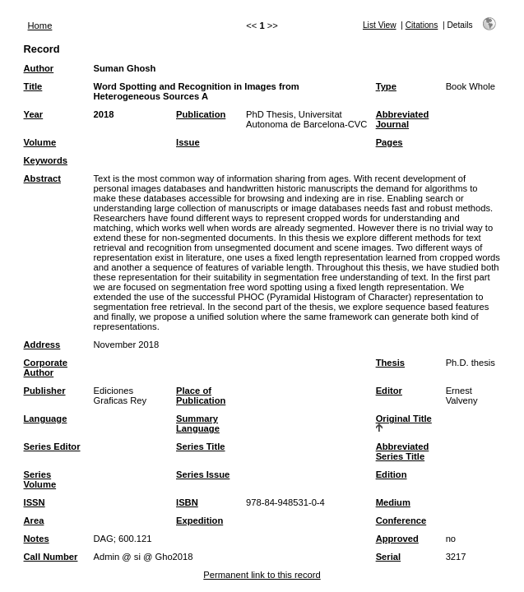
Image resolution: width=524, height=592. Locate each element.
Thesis (390, 363)
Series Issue (203, 474)
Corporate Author (45, 367)
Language (45, 418)
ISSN (34, 502)
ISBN (187, 502)
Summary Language (198, 423)
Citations (422, 25)
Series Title (200, 446)
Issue (188, 142)
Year (34, 114)
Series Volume (40, 479)
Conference (401, 520)
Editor (389, 390)
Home (40, 25)
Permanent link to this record (261, 575)
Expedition (199, 520)
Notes (36, 538)
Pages (389, 142)
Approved (397, 538)
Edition (391, 474)
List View (379, 25)
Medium (393, 502)
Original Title (404, 418)
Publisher (45, 390)
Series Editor (52, 446)
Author (39, 68)
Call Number (51, 557)
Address (42, 344)
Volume (40, 142)
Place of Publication (200, 395)
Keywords (45, 160)
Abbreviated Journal (402, 119)
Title (33, 86)
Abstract (42, 178)
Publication (200, 114)
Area (34, 520)
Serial (388, 557)
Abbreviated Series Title (402, 451)
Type (386, 86)
